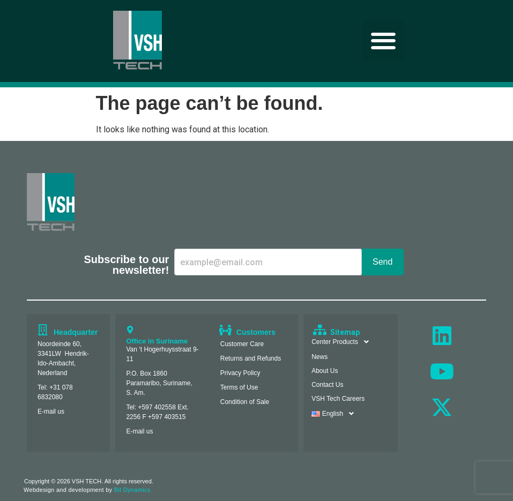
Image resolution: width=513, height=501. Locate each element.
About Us (324, 371)
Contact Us (327, 384)
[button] (383, 41)
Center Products (343, 342)
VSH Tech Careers (338, 398)
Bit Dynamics (132, 490)
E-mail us (51, 411)
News (319, 357)
